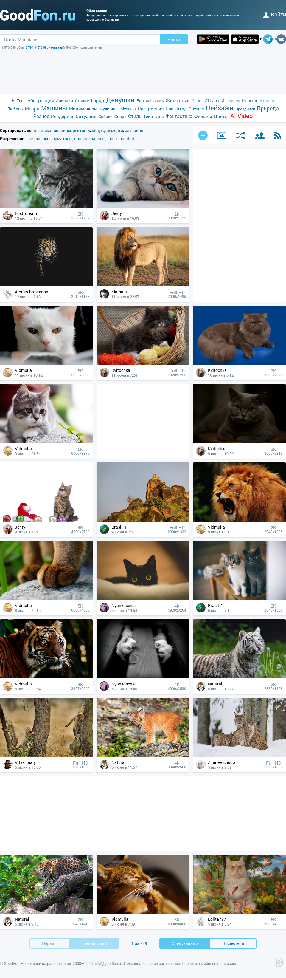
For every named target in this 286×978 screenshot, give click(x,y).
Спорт (120, 116)
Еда (140, 100)
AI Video (241, 115)
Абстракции (40, 100)
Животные (177, 100)
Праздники (245, 109)
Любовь (15, 109)
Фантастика (179, 116)
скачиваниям (58, 130)
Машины (54, 108)
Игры (197, 100)
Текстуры (153, 116)
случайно (134, 130)
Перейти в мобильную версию (209, 963)
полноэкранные (89, 138)
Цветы (221, 116)
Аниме (82, 100)
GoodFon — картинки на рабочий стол (37, 963)
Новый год (176, 109)
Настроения (151, 109)
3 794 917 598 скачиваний (45, 47)
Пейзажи (220, 107)
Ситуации (86, 116)
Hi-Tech (19, 100)
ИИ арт (212, 100)
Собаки (105, 116)
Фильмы (203, 116)
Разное (41, 116)
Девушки (120, 99)
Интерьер (230, 100)
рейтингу (81, 130)
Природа (268, 108)
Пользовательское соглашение (152, 963)
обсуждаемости (107, 130)
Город (97, 100)
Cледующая (185, 943)
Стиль (135, 116)
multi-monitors (121, 138)
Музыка (128, 109)
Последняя (233, 943)
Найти (173, 39)
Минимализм (83, 109)
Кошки (267, 100)
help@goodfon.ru (108, 963)
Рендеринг (62, 116)
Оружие (196, 109)
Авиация (64, 100)
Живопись (155, 100)
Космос (250, 100)
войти (274, 14)
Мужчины (109, 109)
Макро (32, 108)
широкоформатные (53, 138)
